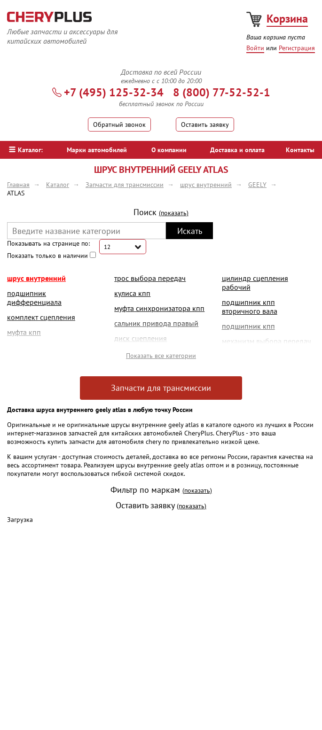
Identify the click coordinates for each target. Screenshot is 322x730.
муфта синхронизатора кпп (159, 308)
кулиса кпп (132, 293)
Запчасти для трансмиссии (161, 387)
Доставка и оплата (237, 150)
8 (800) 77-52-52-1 (221, 92)
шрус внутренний (36, 278)
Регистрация (297, 48)
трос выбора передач (150, 278)
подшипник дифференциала (34, 297)
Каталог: (26, 150)
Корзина (287, 18)
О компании (169, 150)
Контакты (300, 150)
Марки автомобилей (97, 150)
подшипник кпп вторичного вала (249, 306)
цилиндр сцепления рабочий (255, 282)
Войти (255, 48)
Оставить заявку (205, 124)
